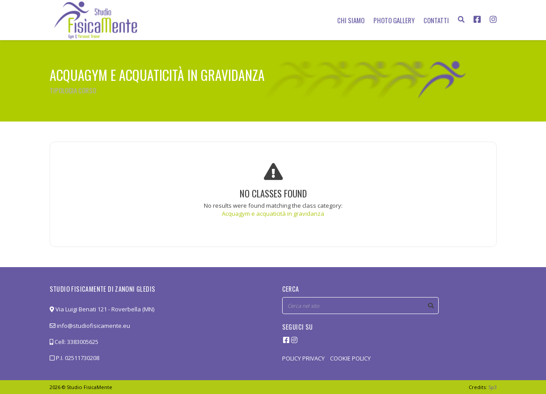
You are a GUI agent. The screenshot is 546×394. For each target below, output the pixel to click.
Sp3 (492, 387)
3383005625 (82, 342)
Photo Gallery (394, 20)
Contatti (436, 20)
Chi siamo (350, 20)
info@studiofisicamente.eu (90, 326)
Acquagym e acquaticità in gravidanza (273, 214)
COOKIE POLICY (350, 358)
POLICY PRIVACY (303, 358)
